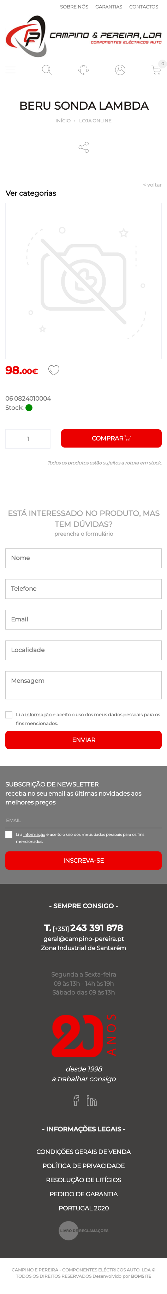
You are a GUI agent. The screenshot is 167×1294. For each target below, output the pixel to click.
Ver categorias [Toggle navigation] (31, 193)
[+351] (83, 928)
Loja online (95, 120)
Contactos (143, 7)
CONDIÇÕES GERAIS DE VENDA (83, 1151)
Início (63, 120)
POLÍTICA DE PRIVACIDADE (83, 1166)
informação (38, 714)
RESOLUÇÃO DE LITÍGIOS (83, 1180)
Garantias (108, 7)
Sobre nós (74, 7)
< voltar (152, 185)
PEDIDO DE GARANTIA (83, 1194)
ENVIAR (83, 739)
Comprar (111, 438)
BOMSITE (141, 1276)
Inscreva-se (83, 860)
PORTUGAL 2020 (84, 1208)
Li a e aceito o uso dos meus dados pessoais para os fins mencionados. (88, 719)
